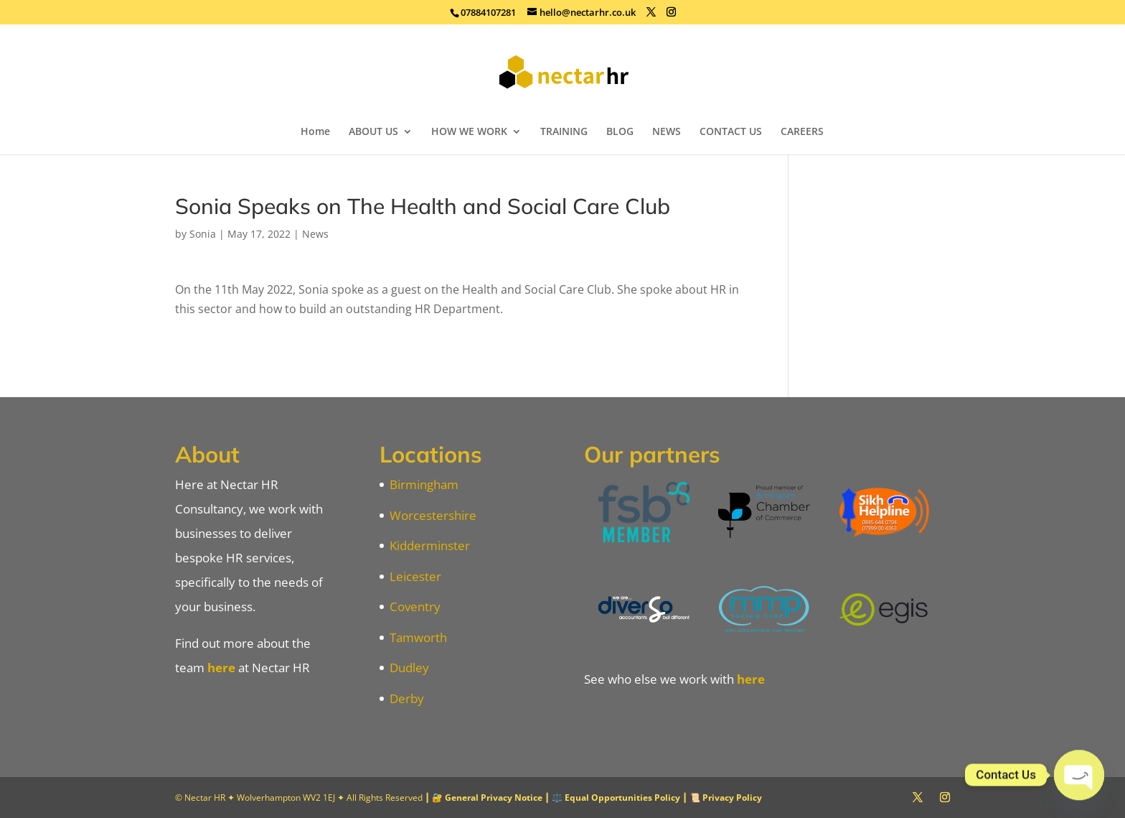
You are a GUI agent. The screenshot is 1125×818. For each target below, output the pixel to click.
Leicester (415, 576)
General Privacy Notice (493, 797)
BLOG (620, 132)
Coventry (415, 606)
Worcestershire (433, 515)
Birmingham (424, 484)
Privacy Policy (732, 797)
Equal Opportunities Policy (622, 797)
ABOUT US (373, 132)
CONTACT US (731, 132)
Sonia (202, 234)
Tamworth (418, 637)
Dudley (409, 667)
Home (315, 132)
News (315, 234)
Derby (407, 698)
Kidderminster (430, 545)
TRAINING (564, 132)
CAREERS (802, 132)
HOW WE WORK (469, 132)
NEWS (666, 132)
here (221, 667)
